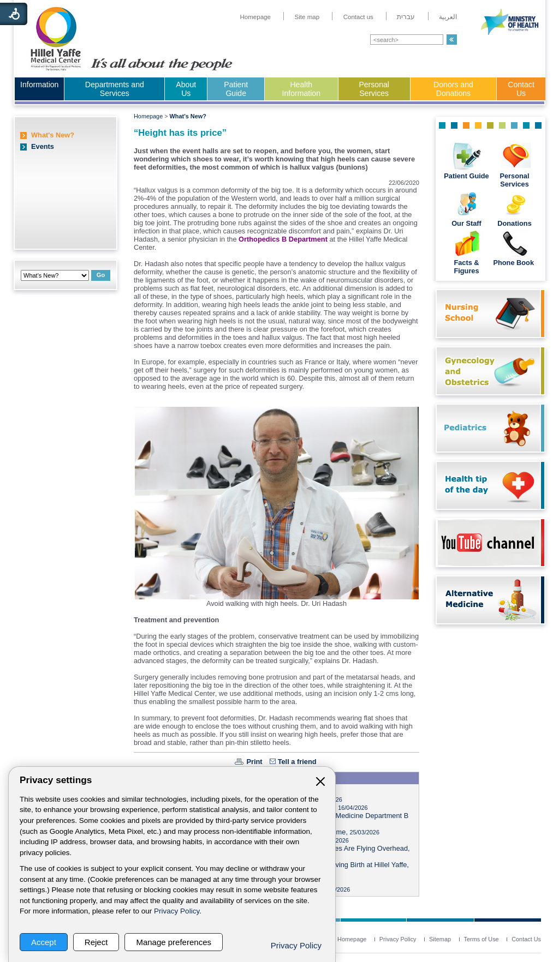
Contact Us (521, 89)
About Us (186, 89)
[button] (452, 39)
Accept (43, 942)
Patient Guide (236, 89)
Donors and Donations (453, 89)
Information (39, 84)
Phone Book (514, 262)
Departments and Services (114, 89)
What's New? (52, 135)
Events (42, 146)
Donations (514, 223)
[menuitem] (255, 17)
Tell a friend (297, 761)
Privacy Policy (176, 911)
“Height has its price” (180, 133)
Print (254, 761)
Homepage (148, 116)
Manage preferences (173, 942)
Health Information (301, 89)
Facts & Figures (466, 266)
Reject (96, 942)
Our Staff (466, 223)
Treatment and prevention (176, 620)
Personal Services (374, 89)
